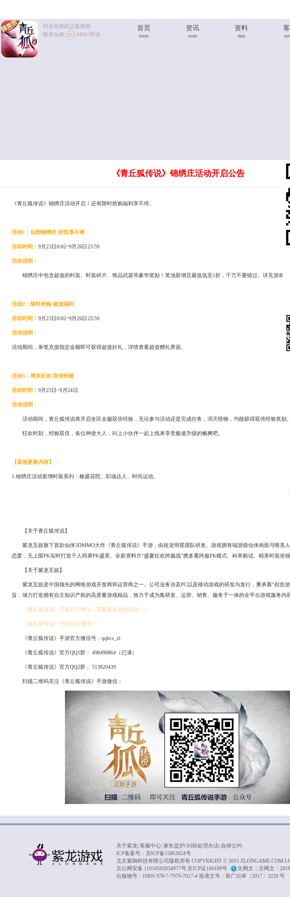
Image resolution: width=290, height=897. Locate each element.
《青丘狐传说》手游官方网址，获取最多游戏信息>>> (85, 609)
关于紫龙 (126, 846)
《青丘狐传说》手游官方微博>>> (61, 624)
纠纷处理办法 (203, 846)
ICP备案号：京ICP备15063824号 (153, 853)
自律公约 (231, 846)
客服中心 (150, 846)
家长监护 (174, 846)
